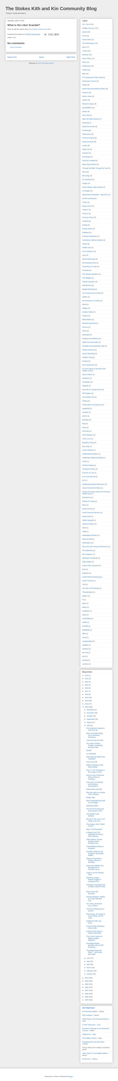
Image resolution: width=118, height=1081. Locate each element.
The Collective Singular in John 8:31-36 (95, 729)
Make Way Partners (89, 164)
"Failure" (85, 210)
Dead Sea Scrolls (88, 126)
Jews (84, 528)
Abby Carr (86, 149)
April (88, 964)
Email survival (87, 509)
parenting (85, 123)
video (84, 304)
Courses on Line (88, 473)
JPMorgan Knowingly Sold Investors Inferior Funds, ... (95, 887)
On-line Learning (88, 198)
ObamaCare (86, 134)
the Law (85, 652)
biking (84, 607)
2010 (87, 981)
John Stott (86, 115)
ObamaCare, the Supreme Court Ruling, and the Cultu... (95, 916)
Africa (84, 172)
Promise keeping (88, 138)
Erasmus (85, 92)
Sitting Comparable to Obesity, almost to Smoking (94, 860)
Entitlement (86, 66)
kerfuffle (85, 626)
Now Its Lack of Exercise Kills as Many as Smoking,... (95, 777)
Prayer (84, 202)
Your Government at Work (91, 293)
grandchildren (87, 108)
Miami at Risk (87, 539)
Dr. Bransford (87, 179)
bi (83, 599)
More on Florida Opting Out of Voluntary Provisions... (94, 735)
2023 (87, 675)
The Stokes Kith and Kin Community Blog (51, 8)
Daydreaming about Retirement (93, 484)
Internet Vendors (88, 524)
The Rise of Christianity (90, 588)
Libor (14, 37)
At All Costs (86, 1059)
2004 (87, 1000)
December (90, 710)
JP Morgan (86, 191)
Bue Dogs (85, 446)
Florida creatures (88, 350)
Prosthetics (86, 382)
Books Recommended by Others (94, 89)
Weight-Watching (88, 289)
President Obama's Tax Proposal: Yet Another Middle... (95, 853)
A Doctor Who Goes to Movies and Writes (94, 932)
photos (84, 111)
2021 (87, 682)
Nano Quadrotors (88, 365)
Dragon (85, 183)
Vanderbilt (85, 408)
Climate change (87, 465)
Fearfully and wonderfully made (93, 346)
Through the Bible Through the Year (95, 168)
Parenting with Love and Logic (93, 1042)
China (84, 461)
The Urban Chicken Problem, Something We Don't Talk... (94, 745)
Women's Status (88, 104)
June (89, 958)
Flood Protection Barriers (91, 513)
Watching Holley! (92, 806)
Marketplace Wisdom (89, 535)
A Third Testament (88, 1025)
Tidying (84, 401)
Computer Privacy (88, 469)
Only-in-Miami (87, 374)
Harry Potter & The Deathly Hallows (95, 1053)
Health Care (86, 248)
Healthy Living (87, 357)
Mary (94, 1034)
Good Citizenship (88, 354)
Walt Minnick (86, 285)
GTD (84, 36)
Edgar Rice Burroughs (90, 342)
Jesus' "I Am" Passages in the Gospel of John (95, 771)
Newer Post (12, 57)
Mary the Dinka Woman (90, 119)
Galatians (85, 232)
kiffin (84, 634)
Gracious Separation (89, 236)
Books (84, 32)
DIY (83, 480)
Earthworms (86, 497)
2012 (87, 707)
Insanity (85, 361)
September (91, 719)
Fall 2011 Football (88, 161)
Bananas (85, 55)
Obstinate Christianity (90, 558)
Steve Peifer (86, 58)
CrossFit (85, 221)
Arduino (85, 316)
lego (83, 74)
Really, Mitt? (90, 797)
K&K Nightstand (88, 1008)
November (90, 713)
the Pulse (85, 431)
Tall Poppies (86, 393)
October (90, 716)
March (89, 968)
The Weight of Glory (89, 1038)
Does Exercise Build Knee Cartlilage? (95, 758)
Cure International (88, 477)
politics (84, 297)
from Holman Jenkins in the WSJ (40, 29)
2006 (87, 994)
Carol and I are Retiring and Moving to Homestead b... (94, 784)
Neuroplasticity (87, 550)
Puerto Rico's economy (90, 565)
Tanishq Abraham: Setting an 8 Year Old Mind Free (95, 899)
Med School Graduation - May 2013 (95, 195)
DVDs (84, 331)
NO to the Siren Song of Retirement (95, 547)
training (85, 660)
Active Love (86, 439)
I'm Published (91, 754)
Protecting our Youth (89, 266)
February (90, 971)
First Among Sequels (89, 1011)
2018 (87, 688)
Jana (84, 1021)
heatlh (84, 622)
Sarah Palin (86, 39)
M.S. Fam (85, 24)
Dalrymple (86, 335)
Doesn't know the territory (91, 488)
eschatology (86, 618)
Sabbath (85, 386)
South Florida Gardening (91, 577)
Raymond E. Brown (89, 81)
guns (84, 47)
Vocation (85, 412)
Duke (84, 62)
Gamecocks (86, 516)
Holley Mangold (87, 520)
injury (84, 427)
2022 (87, 679)
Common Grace (88, 217)
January (90, 974)
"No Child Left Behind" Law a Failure (94, 905)
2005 (87, 997)
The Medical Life (88, 397)
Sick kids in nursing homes (91, 390)
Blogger (70, 1076)
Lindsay (85, 1044)
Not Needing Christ (89, 263)
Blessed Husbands (89, 323)
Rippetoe (85, 573)
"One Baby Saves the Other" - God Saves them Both (94, 952)
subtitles (85, 645)
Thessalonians (87, 592)
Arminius (85, 153)
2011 (87, 978)
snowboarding (87, 641)
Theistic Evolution (88, 282)
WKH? (84, 416)
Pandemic (85, 378)
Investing (85, 130)
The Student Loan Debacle (92, 815)
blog (83, 424)
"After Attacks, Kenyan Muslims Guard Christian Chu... (94, 841)
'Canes (84, 51)
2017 (87, 691)
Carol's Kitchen (87, 450)
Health (84, 70)
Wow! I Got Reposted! (94, 829)
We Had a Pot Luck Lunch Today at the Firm (95, 820)
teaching (85, 649)
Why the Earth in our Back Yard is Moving (95, 793)
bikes (84, 603)
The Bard (85, 270)
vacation (85, 664)
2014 (87, 701)
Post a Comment (15, 47)
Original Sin (86, 1034)
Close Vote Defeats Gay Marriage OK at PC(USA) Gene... (94, 867)
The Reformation (88, 43)
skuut (84, 637)
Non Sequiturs (87, 554)
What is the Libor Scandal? (92, 893)
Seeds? (89, 750)
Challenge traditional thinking (92, 458)
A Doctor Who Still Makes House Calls (95, 927)
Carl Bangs (86, 157)
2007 (87, 990)
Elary (84, 505)
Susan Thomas (87, 581)
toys (83, 656)
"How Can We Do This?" (95, 740)
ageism (84, 596)
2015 (87, 697)
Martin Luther (87, 96)
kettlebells (85, 630)
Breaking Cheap (88, 442)
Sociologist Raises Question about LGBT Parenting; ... (95, 945)
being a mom (87, 206)
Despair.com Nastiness (90, 338)
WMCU (84, 100)
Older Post (70, 57)
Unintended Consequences (92, 405)
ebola (84, 615)
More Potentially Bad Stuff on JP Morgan (95, 802)
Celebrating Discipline (90, 454)
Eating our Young (88, 501)
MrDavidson (86, 543)
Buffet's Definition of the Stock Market (94, 766)
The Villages (86, 278)
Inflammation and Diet (94, 789)
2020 (87, 685)
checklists (85, 611)
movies (84, 145)
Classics (85, 213)
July (88, 725)
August (89, 722)
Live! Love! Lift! (91, 762)
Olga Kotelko (86, 562)
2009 (87, 984)
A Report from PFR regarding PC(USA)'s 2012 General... (94, 834)
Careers (85, 327)
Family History (87, 229)
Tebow (84, 85)
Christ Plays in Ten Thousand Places (95, 1019)
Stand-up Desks (88, 142)
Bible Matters (87, 319)
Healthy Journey (88, 28)
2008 (87, 987)
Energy (84, 225)
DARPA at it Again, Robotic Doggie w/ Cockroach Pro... (93, 880)
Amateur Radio (87, 312)
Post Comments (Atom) (45, 63)
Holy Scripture (87, 1015)
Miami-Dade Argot (88, 259)
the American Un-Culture (91, 301)
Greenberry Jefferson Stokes (92, 240)
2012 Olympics (87, 435)
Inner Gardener (87, 251)
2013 (87, 704)
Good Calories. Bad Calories (92, 187)
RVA (84, 569)
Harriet (84, 244)
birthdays (85, 420)
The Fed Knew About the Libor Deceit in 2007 (95, 810)
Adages (85, 308)
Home (41, 57)
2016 (87, 694)
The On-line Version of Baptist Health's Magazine (94, 938)
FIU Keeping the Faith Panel (92, 77)
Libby (84, 531)
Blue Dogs (86, 176)
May (88, 961)
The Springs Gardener (90, 274)
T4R (83, 584)
